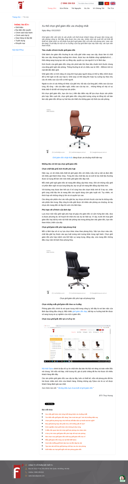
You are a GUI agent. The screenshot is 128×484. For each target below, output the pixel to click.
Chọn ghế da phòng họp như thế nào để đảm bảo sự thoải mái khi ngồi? (70, 420)
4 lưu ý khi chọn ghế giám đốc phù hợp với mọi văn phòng (65, 433)
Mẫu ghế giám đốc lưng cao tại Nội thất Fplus (60, 440)
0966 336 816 (69, 3)
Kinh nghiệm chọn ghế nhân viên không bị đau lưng (63, 427)
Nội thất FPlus (18, 50)
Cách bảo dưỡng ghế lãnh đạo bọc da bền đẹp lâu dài (63, 443)
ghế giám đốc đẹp (80, 311)
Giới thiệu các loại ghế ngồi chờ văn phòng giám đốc (63, 449)
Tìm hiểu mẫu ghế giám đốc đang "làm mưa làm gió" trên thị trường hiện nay (71, 417)
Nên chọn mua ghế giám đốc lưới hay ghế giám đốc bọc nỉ (65, 436)
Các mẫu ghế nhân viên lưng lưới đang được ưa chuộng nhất (66, 414)
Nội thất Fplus (47, 369)
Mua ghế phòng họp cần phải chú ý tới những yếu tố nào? (65, 424)
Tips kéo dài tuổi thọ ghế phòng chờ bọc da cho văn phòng (65, 446)
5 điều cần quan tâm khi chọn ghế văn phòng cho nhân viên (65, 430)
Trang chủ (16, 17)
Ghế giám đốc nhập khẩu (63, 157)
